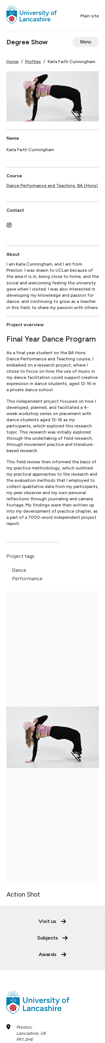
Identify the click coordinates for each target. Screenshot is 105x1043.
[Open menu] (86, 42)
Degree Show (27, 42)
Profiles (33, 61)
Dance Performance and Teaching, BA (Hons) (52, 185)
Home (12, 61)
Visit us (52, 897)
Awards (53, 930)
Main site (89, 16)
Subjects (52, 914)
